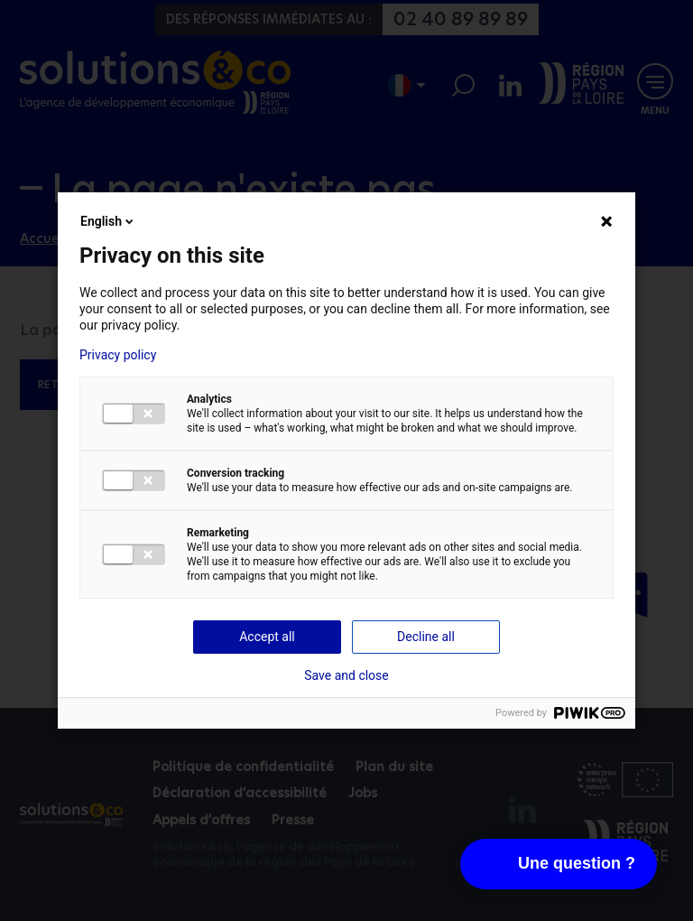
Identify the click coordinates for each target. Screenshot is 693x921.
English (108, 221)
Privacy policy (117, 355)
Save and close (346, 675)
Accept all (267, 636)
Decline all (426, 636)
